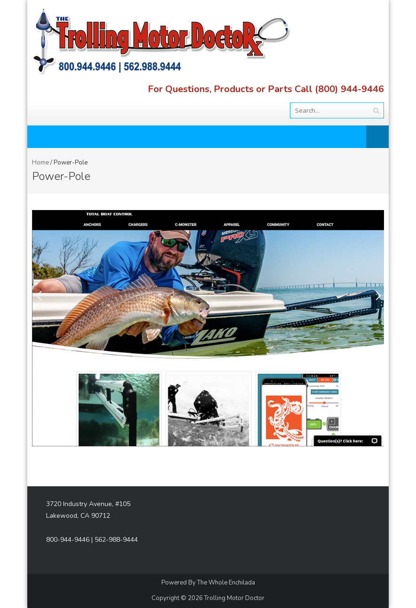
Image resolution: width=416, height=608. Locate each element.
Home (40, 162)
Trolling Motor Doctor (234, 598)
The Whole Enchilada (226, 582)
